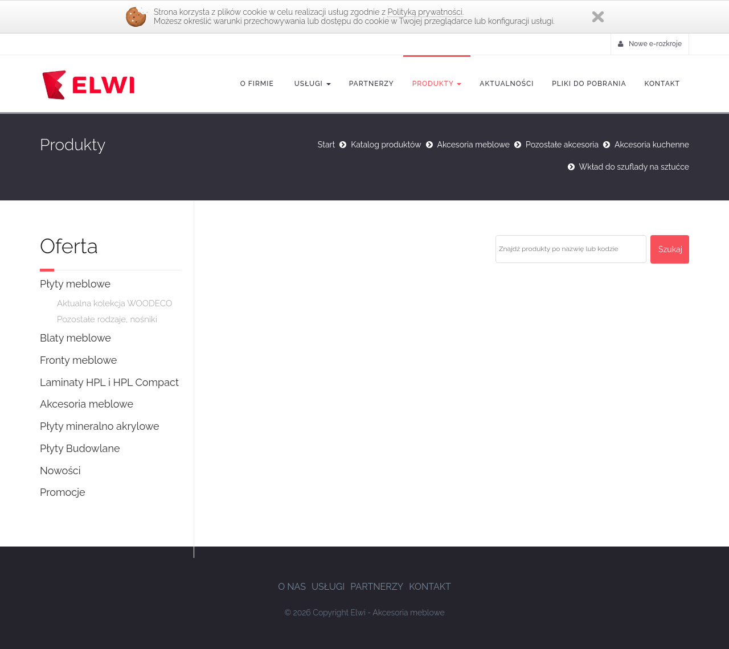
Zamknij (598, 16)
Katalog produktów (386, 144)
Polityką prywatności (424, 12)
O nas (292, 586)
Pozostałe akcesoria (562, 144)
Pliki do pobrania (589, 84)
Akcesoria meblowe (473, 144)
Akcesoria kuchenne (652, 144)
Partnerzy (371, 84)
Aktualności (507, 84)
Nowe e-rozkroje (650, 44)
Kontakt (662, 84)
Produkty (437, 84)
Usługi (311, 84)
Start (326, 144)
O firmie (257, 84)
